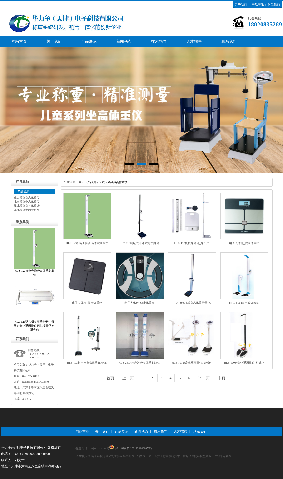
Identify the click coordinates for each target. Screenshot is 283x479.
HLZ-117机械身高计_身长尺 (191, 243)
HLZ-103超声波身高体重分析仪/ (87, 362)
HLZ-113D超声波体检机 (244, 303)
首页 (110, 378)
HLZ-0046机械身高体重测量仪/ (191, 303)
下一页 (204, 378)
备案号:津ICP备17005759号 (92, 448)
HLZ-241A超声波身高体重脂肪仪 (139, 362)
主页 (81, 182)
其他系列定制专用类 (27, 210)
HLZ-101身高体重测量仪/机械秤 (192, 362)
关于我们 (241, 4)
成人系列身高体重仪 (27, 197)
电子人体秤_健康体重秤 (244, 243)
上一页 (128, 378)
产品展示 (258, 4)
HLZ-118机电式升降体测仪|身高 (139, 243)
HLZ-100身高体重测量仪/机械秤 (244, 362)
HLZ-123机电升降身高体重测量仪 (87, 243)
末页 (221, 378)
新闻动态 (124, 41)
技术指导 (159, 41)
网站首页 (19, 41)
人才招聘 (194, 41)
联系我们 (274, 4)
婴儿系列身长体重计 (27, 206)
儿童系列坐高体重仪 (27, 202)
